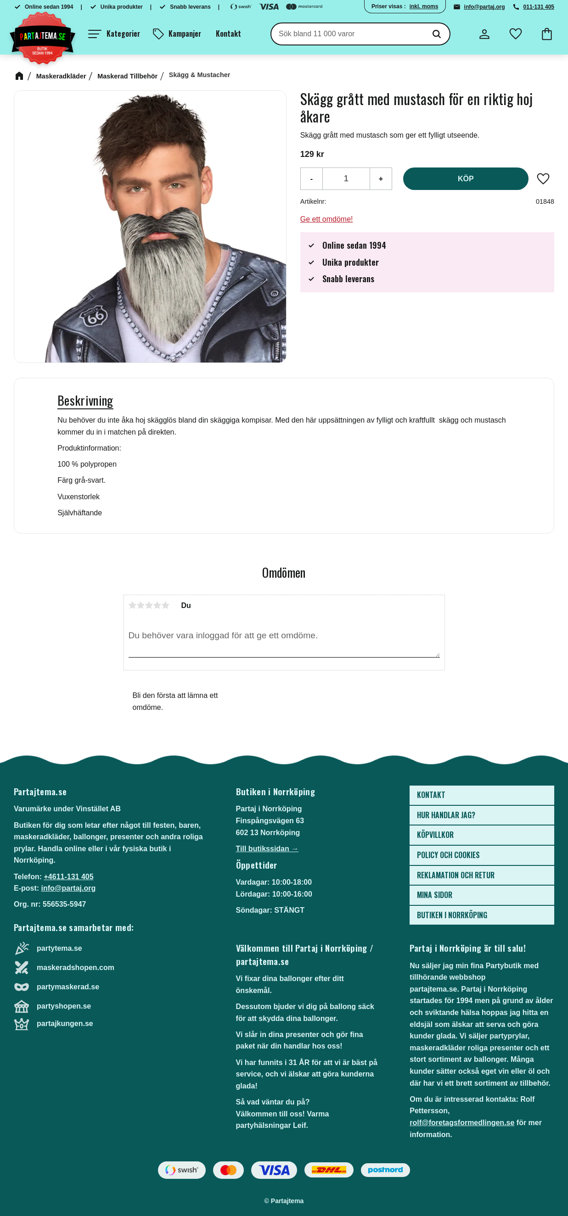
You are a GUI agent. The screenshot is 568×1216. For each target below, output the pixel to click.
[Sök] (437, 34)
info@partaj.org (484, 7)
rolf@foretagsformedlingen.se (462, 1123)
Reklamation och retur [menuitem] (456, 875)
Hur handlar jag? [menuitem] (446, 814)
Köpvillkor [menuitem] (435, 834)
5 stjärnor (166, 605)
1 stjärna (133, 605)
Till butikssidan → (267, 849)
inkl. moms (424, 6)
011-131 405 (538, 7)
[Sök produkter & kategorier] (347, 34)
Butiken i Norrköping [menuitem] (452, 914)
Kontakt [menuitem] (228, 33)
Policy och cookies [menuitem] (448, 854)
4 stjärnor (157, 605)
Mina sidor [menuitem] (434, 894)
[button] (114, 34)
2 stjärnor (141, 605)
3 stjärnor (149, 605)
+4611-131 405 (68, 877)
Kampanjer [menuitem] (185, 33)
